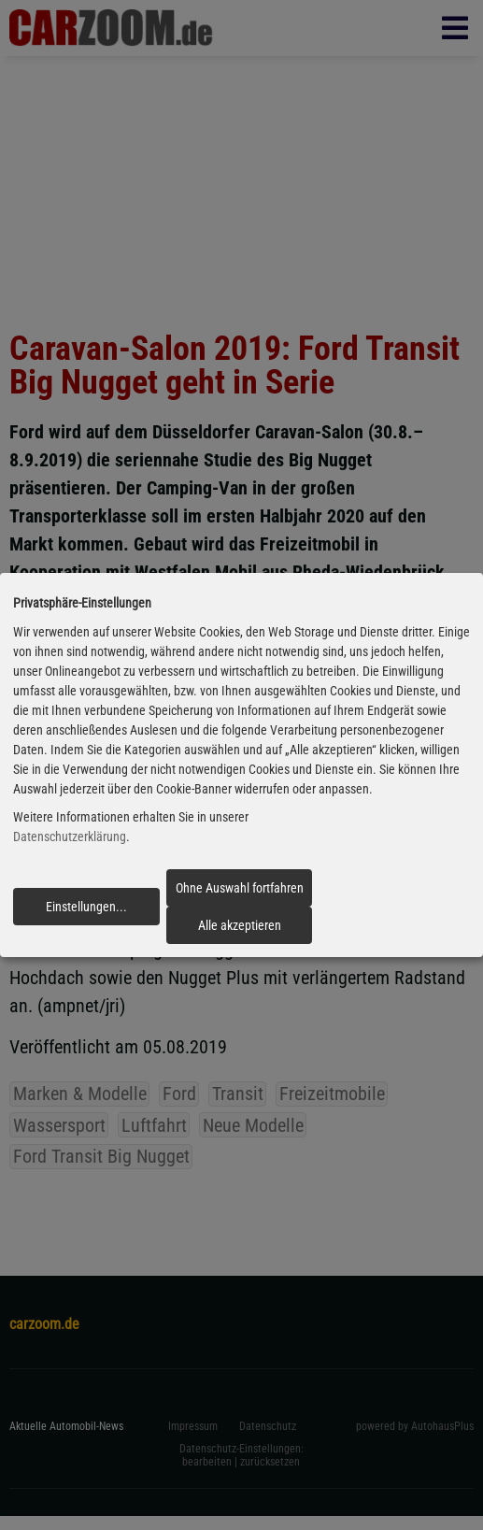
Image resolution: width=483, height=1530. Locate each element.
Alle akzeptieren (239, 925)
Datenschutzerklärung (69, 837)
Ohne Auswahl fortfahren (240, 887)
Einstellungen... (86, 906)
